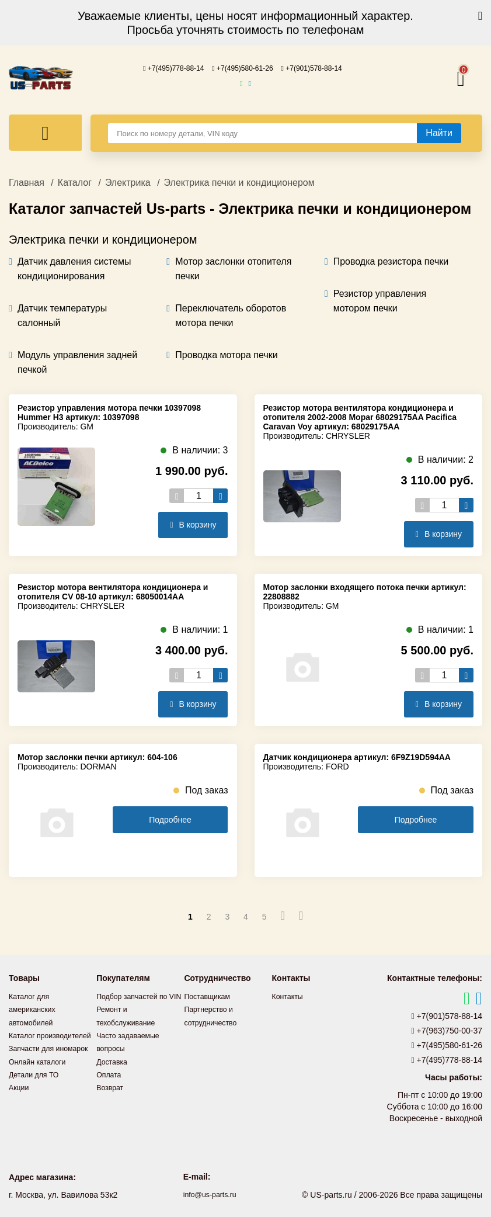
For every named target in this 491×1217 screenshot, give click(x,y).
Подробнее (170, 819)
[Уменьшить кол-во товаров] (176, 495)
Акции (20, 1111)
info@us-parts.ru (209, 1193)
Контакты (289, 995)
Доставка (113, 1072)
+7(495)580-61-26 (242, 67)
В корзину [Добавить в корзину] (193, 524)
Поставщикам (210, 995)
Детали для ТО (37, 1098)
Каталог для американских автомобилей (35, 1008)
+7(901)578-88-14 (321, 67)
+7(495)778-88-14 (163, 67)
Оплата (110, 1085)
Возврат (111, 1098)
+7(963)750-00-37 (447, 1030)
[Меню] (45, 132)
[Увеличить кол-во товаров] (220, 495)
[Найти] (439, 133)
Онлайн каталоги (41, 1085)
